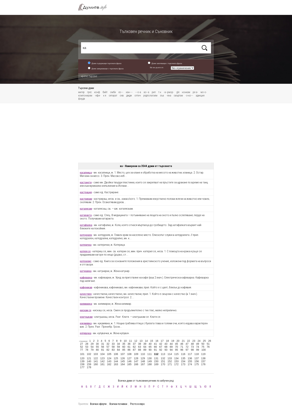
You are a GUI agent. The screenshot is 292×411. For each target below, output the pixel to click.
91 (155, 349)
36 (129, 343)
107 (122, 354)
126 (122, 358)
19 (172, 340)
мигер (81, 92)
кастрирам (86, 198)
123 (102, 358)
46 (181, 343)
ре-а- (195, 92)
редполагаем (150, 95)
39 (144, 343)
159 (89, 364)
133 (169, 358)
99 (197, 349)
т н (159, 92)
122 (95, 358)
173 (183, 364)
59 (118, 346)
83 (113, 349)
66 (155, 346)
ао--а (146, 92)
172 (176, 364)
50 (202, 343)
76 (208, 346)
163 (116, 364)
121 (89, 358)
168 (149, 364)
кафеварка (86, 277)
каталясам (86, 208)
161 (102, 364)
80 (97, 349)
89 (144, 349)
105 (109, 354)
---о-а (138, 92)
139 (82, 361)
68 (165, 346)
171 (169, 364)
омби (113, 92)
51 (208, 343)
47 (187, 343)
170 (163, 364)
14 (146, 340)
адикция (200, 95)
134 (176, 358)
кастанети (86, 182)
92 (160, 349)
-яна (168, 95)
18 (167, 340)
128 (136, 358)
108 (129, 354)
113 (163, 354)
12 (135, 340)
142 (102, 361)
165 (129, 364)
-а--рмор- (169, 92)
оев (122, 95)
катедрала (86, 235)
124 (109, 358)
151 (163, 361)
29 (92, 343)
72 (187, 346)
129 (143, 358)
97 (187, 349)
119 (203, 354)
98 (192, 349)
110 (143, 354)
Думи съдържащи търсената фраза (106, 63)
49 (197, 343)
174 (190, 364)
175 (196, 364)
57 (108, 346)
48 (192, 343)
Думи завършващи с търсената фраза (107, 68)
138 (203, 358)
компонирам (85, 95)
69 (171, 346)
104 (102, 354)
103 (95, 354)
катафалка (86, 225)
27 (81, 343)
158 (82, 364)
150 (156, 361)
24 (199, 340)
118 (196, 354)
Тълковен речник (94, 7)
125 (116, 358)
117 (190, 354)
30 (97, 343)
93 (165, 349)
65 (150, 346)
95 (176, 349)
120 (82, 358)
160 (95, 364)
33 (113, 343)
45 (176, 343)
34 (118, 343)
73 (192, 346)
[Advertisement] (146, 133)
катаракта (86, 215)
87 (134, 349)
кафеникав (86, 287)
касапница (86, 172)
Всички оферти (98, 403)
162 (109, 364)
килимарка (86, 303)
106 (116, 354)
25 (204, 340)
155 (190, 361)
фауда (81, 98)
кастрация (86, 192)
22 (188, 340)
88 (139, 349)
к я (104, 95)
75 (202, 346)
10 (125, 340)
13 (140, 340)
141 (95, 361)
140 (89, 361)
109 (136, 354)
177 (82, 367)
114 (169, 354)
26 (209, 340)
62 (134, 346)
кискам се (85, 310)
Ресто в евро (137, 403)
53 (86, 346)
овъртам (178, 95)
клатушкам (86, 316)
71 (181, 346)
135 (183, 358)
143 (109, 361)
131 (156, 358)
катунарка (85, 271)
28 (86, 343)
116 (183, 354)
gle (177, 92)
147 (136, 361)
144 (116, 361)
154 (183, 361)
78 (86, 349)
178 (89, 367)
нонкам (186, 92)
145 (122, 361)
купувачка (85, 333)
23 (193, 340)
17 (162, 340)
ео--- (120, 92)
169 (156, 364)
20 (178, 340)
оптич (137, 95)
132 (163, 358)
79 (92, 349)
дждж (129, 95)
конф (97, 92)
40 (150, 343)
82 (108, 349)
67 (160, 346)
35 (123, 343)
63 (139, 346)
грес (89, 92)
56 (102, 346)
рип (154, 92)
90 (150, 349)
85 (123, 349)
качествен (86, 294)
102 (89, 354)
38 (139, 343)
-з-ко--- (189, 95)
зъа (162, 95)
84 (118, 349)
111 (149, 354)
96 (181, 349)
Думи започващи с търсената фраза (166, 63)
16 (156, 340)
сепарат (113, 95)
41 (155, 343)
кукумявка (86, 323)
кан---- (129, 92)
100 (203, 349)
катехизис (85, 261)
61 (129, 346)
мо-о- (204, 92)
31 (102, 343)
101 (82, 354)
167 (143, 364)
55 (97, 346)
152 (169, 361)
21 (183, 340)
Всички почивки (118, 403)
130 (149, 358)
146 (129, 361)
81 (102, 349)
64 (144, 346)
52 (81, 346)
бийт (105, 92)
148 (143, 361)
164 (122, 364)
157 (203, 361)
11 (130, 340)
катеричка (85, 244)
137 (196, 358)
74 (197, 346)
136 (190, 358)
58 (113, 346)
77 (81, 349)
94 (171, 349)
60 (123, 346)
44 (171, 343)
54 (92, 346)
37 (134, 343)
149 (149, 361)
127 (129, 358)
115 (176, 354)
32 (108, 343)
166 (136, 364)
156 (196, 361)
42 (160, 343)
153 (176, 361)
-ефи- (98, 95)
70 (176, 346)
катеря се (85, 251)
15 (151, 340)
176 (203, 364)
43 (165, 343)
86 (129, 349)
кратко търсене (89, 76)
